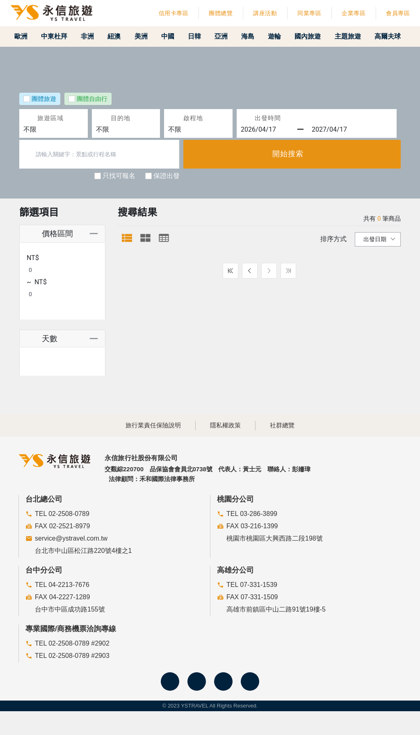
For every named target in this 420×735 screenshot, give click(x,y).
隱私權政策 (225, 426)
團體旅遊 (44, 99)
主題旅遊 (355, 36)
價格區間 (49, 234)
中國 (173, 36)
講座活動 (265, 13)
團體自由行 (92, 99)
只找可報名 (119, 176)
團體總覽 (221, 13)
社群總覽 (282, 426)
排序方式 (333, 239)
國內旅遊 (315, 36)
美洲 (146, 36)
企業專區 (353, 13)
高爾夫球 (392, 36)
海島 (254, 36)
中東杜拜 (57, 36)
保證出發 (166, 176)
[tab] (127, 238)
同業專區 (309, 13)
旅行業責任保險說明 (153, 426)
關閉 (344, 723)
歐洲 (24, 36)
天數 (41, 317)
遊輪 (281, 36)
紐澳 (118, 36)
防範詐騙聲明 (304, 723)
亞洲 (227, 36)
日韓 (200, 36)
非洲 (91, 36)
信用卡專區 (174, 13)
